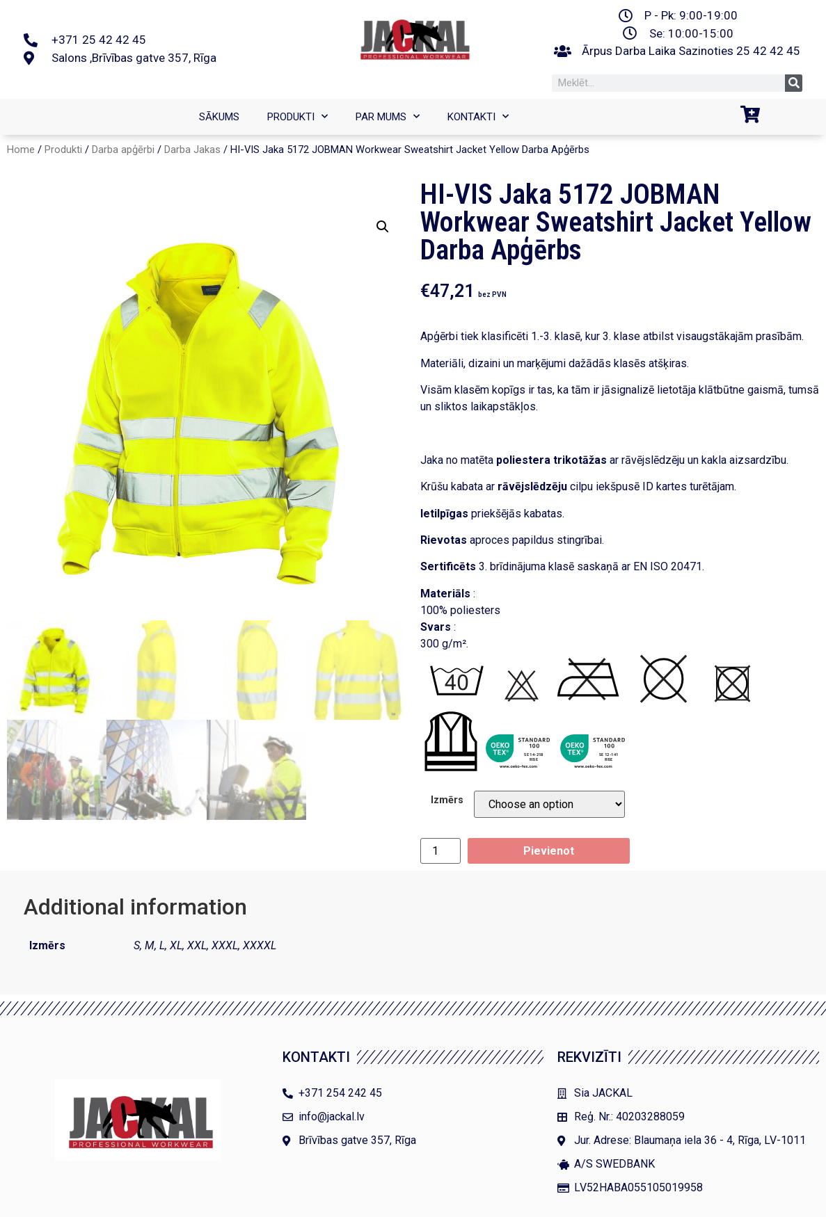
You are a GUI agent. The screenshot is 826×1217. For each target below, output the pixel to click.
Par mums (388, 116)
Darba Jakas (192, 149)
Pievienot (548, 850)
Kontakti (478, 116)
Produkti (297, 116)
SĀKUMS (219, 117)
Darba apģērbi (123, 149)
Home (21, 149)
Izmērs (447, 800)
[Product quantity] (440, 851)
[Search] (793, 83)
